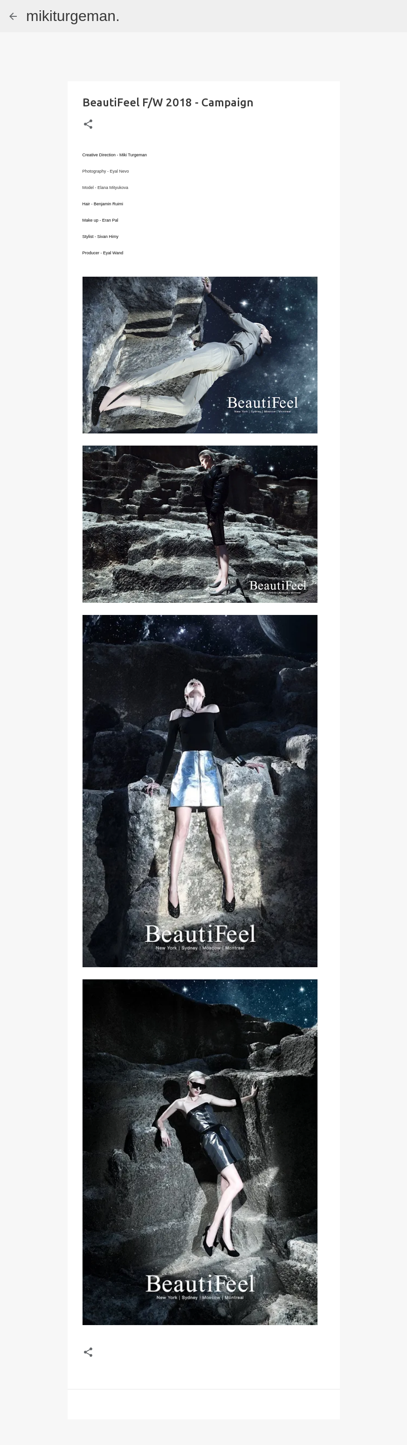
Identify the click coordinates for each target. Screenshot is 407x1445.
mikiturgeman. (73, 15)
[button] (88, 125)
